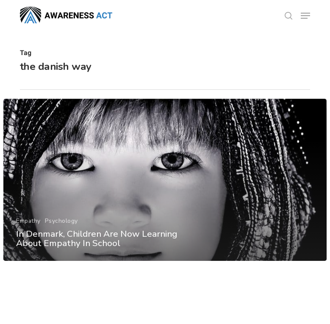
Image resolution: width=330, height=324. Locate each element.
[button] (305, 15)
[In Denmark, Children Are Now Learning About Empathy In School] (165, 183)
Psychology (61, 224)
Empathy (28, 224)
